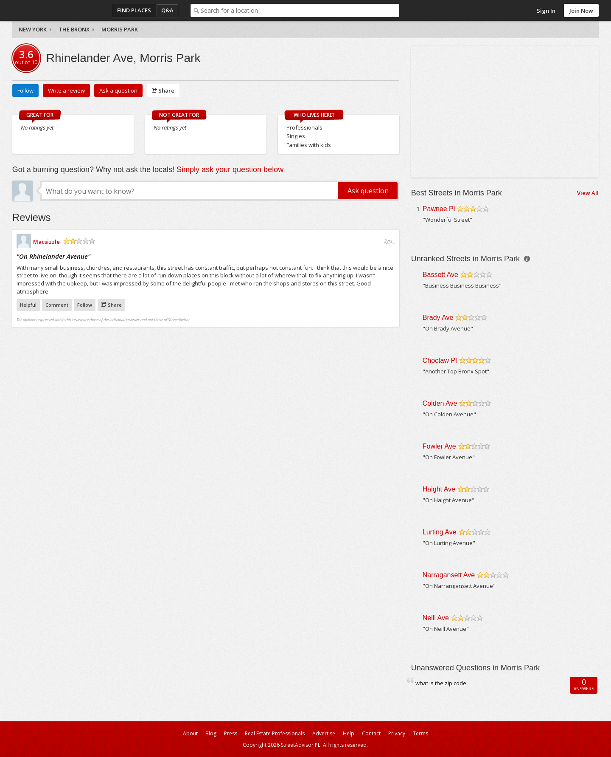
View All (588, 193)
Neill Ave (436, 617)
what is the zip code (440, 683)
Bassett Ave (440, 274)
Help (348, 733)
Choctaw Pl (440, 360)
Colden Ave (440, 403)
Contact (371, 733)
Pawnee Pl (439, 208)
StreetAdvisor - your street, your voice (46, 10)
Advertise (323, 733)
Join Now (581, 10)
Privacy (396, 733)
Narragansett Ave (449, 575)
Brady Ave (438, 317)
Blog (210, 733)
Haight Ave (439, 489)
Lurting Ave (440, 532)
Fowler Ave (439, 446)
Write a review (66, 90)
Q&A (167, 10)
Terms (420, 733)
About (190, 733)
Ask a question (118, 90)
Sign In (546, 10)
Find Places (134, 10)
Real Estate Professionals (275, 733)
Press (230, 733)
